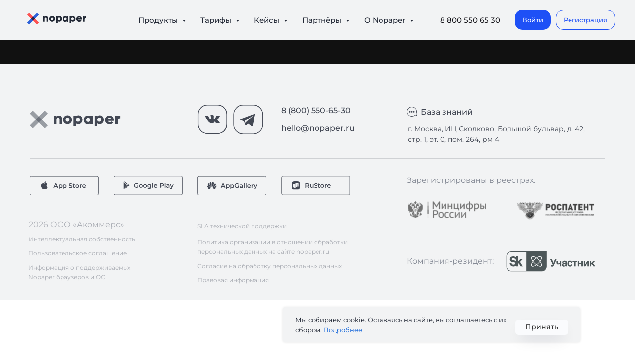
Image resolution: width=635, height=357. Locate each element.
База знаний (447, 112)
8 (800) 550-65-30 (316, 110)
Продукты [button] (159, 20)
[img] (447, 209)
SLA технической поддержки (242, 226)
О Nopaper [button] (385, 20)
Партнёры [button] (322, 20)
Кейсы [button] (267, 20)
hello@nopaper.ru (318, 128)
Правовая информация (233, 280)
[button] (585, 20)
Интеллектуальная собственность (82, 239)
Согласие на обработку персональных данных (269, 266)
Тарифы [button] (216, 20)
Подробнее (342, 330)
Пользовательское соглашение (77, 253)
